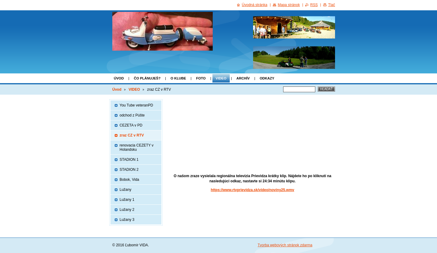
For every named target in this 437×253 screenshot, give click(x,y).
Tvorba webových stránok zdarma (285, 245)
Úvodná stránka (254, 5)
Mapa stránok (289, 5)
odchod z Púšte (132, 115)
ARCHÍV (243, 78)
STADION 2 (129, 169)
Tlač (331, 5)
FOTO (200, 78)
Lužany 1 (127, 199)
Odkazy (267, 78)
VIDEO (221, 78)
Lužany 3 (127, 220)
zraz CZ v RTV (132, 135)
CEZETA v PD (131, 125)
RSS (314, 5)
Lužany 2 (127, 209)
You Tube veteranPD (136, 105)
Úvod (119, 78)
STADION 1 (129, 159)
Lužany (125, 189)
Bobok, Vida (129, 179)
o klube (178, 78)
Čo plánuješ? (147, 78)
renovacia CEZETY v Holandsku (137, 147)
